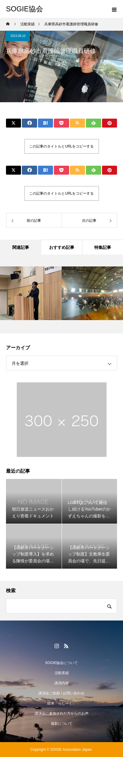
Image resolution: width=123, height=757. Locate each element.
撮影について (61, 724)
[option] (31, 293)
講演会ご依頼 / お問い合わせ (61, 693)
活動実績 (61, 673)
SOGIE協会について (61, 663)
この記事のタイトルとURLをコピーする (61, 146)
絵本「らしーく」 (61, 703)
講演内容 (61, 683)
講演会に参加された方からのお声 (62, 713)
